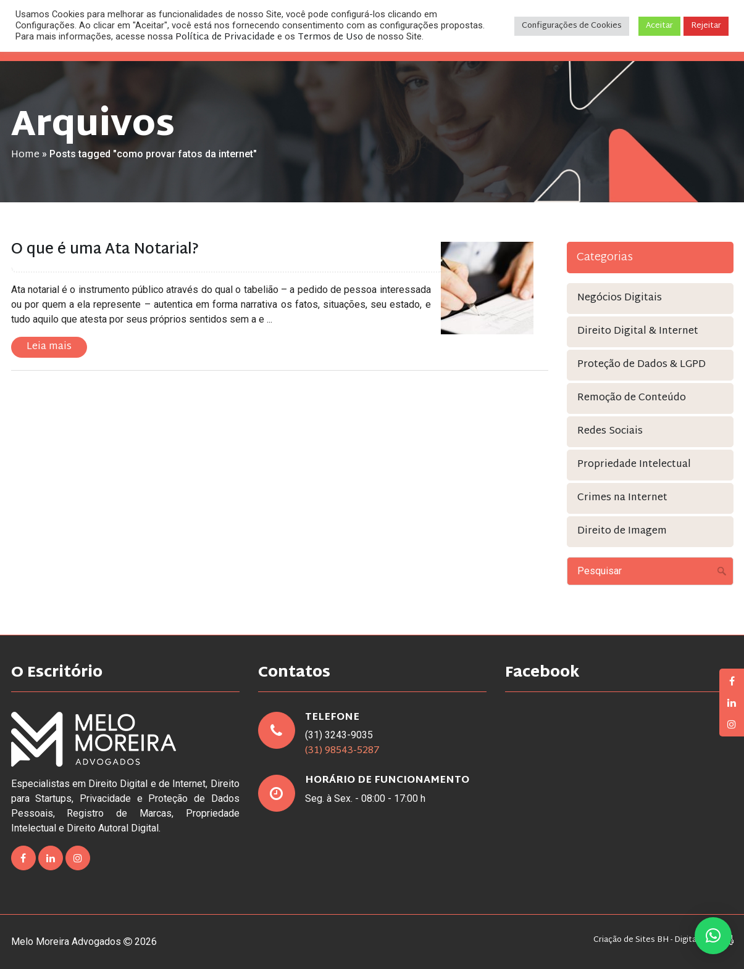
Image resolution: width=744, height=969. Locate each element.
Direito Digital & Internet (637, 331)
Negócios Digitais (619, 298)
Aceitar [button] (659, 26)
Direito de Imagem (622, 531)
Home (25, 155)
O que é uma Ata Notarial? (105, 249)
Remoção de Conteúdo (631, 398)
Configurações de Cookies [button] (572, 26)
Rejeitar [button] (706, 26)
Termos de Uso (330, 37)
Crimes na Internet (622, 498)
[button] (713, 935)
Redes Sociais (610, 431)
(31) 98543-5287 (342, 751)
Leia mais (49, 347)
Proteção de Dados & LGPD (641, 365)
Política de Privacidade (225, 37)
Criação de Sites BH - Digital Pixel (655, 940)
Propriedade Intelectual (634, 465)
